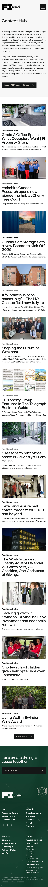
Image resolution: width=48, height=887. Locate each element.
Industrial (30, 816)
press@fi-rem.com (33, 872)
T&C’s (5, 853)
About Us (6, 840)
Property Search (10, 813)
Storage (30, 826)
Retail (29, 823)
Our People (7, 847)
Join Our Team (9, 843)
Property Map (9, 816)
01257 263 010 (32, 859)
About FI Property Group (19, 85)
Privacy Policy (9, 850)
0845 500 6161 (34, 840)
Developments (33, 813)
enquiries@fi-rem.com (34, 861)
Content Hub (8, 820)
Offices (30, 820)
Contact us (24, 770)
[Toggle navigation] (43, 7)
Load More (24, 736)
